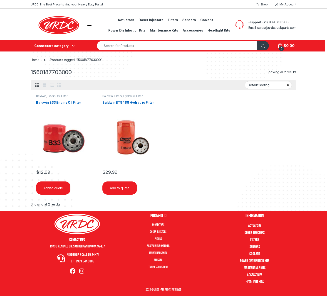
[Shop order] (268, 85)
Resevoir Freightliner (158, 246)
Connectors (158, 225)
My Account (285, 4)
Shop (261, 4)
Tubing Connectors (158, 267)
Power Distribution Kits (127, 30)
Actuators (126, 20)
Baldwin (41, 96)
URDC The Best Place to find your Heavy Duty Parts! (67, 4)
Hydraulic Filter (133, 96)
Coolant (206, 20)
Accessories (193, 30)
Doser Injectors (151, 20)
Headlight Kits (219, 30)
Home (35, 60)
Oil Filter (62, 96)
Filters (173, 20)
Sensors (189, 20)
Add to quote (53, 188)
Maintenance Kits (164, 30)
